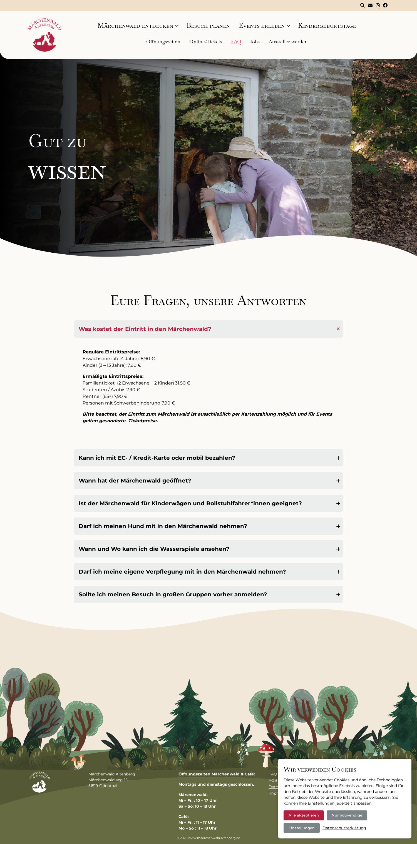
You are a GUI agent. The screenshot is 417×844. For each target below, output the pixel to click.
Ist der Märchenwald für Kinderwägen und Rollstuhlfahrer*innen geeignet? (190, 503)
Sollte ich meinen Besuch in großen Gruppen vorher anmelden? (173, 594)
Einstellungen (302, 828)
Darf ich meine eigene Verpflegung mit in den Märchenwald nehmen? (182, 571)
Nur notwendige (347, 815)
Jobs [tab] (255, 41)
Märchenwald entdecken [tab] (135, 25)
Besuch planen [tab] (208, 25)
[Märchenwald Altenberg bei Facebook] (385, 5)
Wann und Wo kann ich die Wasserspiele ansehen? (154, 549)
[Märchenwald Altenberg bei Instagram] (378, 5)
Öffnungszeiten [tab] (163, 41)
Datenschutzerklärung (344, 827)
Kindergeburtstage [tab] (327, 25)
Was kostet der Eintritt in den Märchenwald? (145, 329)
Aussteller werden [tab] (288, 41)
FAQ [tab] (236, 41)
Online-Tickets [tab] (205, 41)
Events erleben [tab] (262, 25)
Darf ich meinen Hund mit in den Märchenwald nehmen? (163, 526)
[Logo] (44, 35)
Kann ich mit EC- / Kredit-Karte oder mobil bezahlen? (157, 457)
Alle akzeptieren (304, 815)
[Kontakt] (370, 5)
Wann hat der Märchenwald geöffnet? (135, 480)
